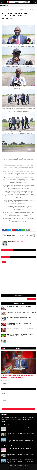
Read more (33, 384)
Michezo (7, 419)
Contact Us (20, 465)
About (15, 465)
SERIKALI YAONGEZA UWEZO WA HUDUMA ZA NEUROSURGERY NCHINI (20, 329)
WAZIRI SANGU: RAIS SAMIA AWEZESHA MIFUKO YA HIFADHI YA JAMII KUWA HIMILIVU (20, 324)
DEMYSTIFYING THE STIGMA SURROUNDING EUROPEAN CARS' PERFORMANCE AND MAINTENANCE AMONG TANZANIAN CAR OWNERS (20, 440)
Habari (6, 9)
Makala (3, 419)
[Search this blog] (14, 299)
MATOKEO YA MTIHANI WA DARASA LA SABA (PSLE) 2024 (19, 427)
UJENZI (19, 419)
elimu (30, 419)
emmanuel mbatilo (6, 21)
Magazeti (33, 417)
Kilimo (20, 417)
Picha (11, 419)
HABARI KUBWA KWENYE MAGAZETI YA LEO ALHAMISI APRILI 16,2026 (21, 312)
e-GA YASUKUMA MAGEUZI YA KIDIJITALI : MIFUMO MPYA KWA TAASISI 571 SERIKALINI (17, 377)
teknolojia (3, 421)
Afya (2, 417)
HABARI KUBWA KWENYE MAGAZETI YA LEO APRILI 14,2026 (19, 317)
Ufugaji (26, 419)
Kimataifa (24, 417)
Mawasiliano (25, 465)
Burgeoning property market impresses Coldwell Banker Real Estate (20, 434)
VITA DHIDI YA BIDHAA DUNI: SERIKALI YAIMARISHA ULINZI (19, 306)
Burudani (11, 417)
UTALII (23, 419)
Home (3, 9)
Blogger (27, 467)
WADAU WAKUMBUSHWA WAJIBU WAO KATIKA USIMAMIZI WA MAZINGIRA (20, 340)
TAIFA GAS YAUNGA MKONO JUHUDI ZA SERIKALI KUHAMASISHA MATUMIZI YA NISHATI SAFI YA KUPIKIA (20, 335)
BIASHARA (7, 417)
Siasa (15, 419)
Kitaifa (29, 417)
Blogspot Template (16, 467)
